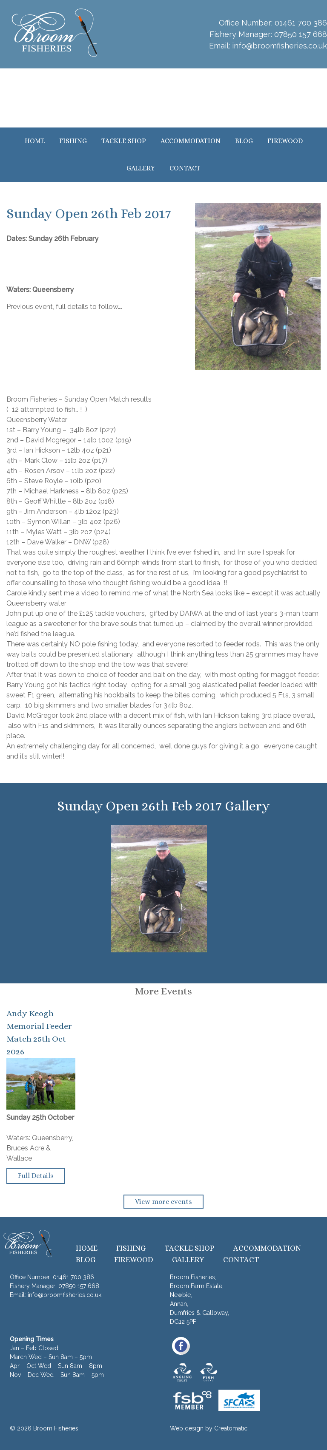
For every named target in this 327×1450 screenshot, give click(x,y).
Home (35, 141)
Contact (185, 168)
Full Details (36, 1176)
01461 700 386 (301, 22)
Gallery (140, 168)
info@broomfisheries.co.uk (279, 45)
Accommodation (191, 141)
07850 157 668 (300, 34)
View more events (163, 1202)
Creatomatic (230, 1428)
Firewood (285, 141)
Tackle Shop (123, 141)
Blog (244, 141)
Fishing (73, 141)
